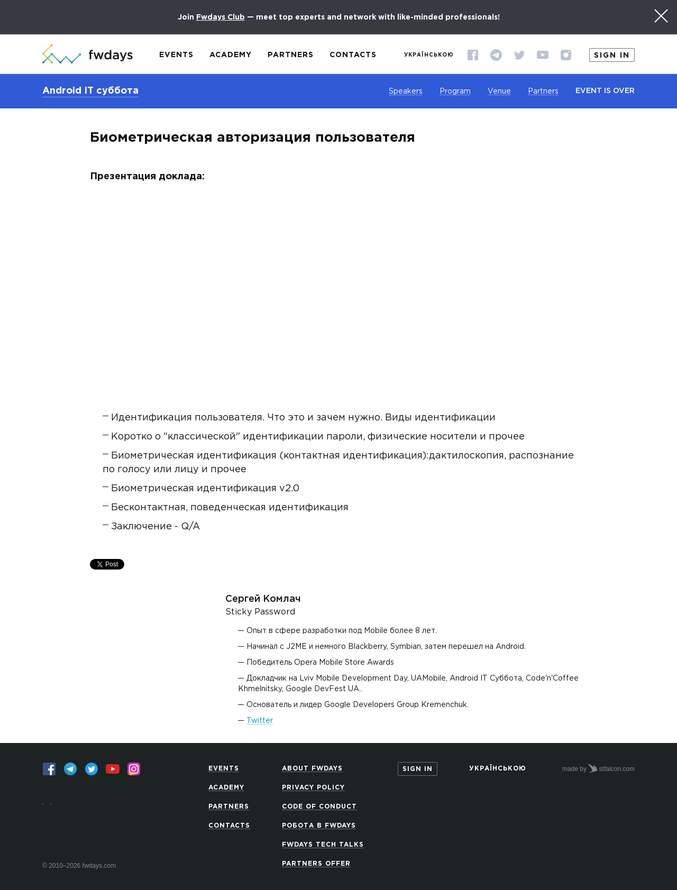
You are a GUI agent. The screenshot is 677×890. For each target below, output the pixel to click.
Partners (291, 55)
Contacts (353, 55)
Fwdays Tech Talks (323, 845)
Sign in (612, 55)
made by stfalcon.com (598, 768)
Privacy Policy (313, 788)
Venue (499, 91)
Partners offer (316, 864)
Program (455, 91)
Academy (230, 55)
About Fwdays (312, 769)
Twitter (259, 721)
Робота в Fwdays (319, 826)
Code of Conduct (319, 807)
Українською (429, 55)
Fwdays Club (220, 17)
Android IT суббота (90, 91)
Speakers (406, 91)
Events (176, 55)
